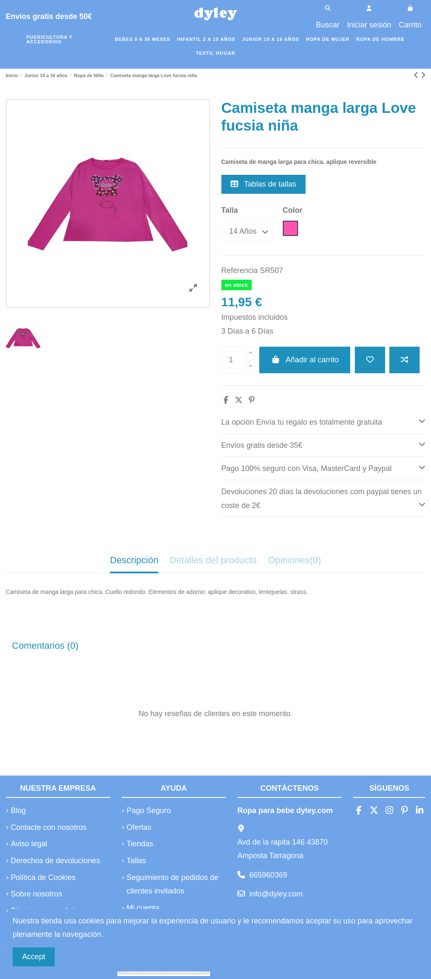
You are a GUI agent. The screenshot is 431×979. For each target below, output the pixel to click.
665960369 (268, 875)
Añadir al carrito (305, 360)
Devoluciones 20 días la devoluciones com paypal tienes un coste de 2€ (323, 498)
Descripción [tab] (134, 560)
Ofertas (139, 827)
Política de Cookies (43, 877)
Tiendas (140, 844)
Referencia (239, 270)
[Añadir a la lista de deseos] (370, 360)
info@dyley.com (276, 894)
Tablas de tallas (263, 184)
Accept (33, 956)
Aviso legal (29, 844)
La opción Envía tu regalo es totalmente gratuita (323, 421)
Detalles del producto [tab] (213, 560)
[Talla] (247, 231)
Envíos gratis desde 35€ (323, 444)
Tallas (136, 860)
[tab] (323, 422)
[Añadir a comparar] (404, 360)
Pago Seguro (149, 810)
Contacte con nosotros (49, 827)
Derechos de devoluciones (55, 860)
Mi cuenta (143, 908)
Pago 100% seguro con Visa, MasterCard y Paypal (323, 467)
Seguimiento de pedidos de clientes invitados (172, 884)
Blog (18, 810)
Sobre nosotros (36, 894)
